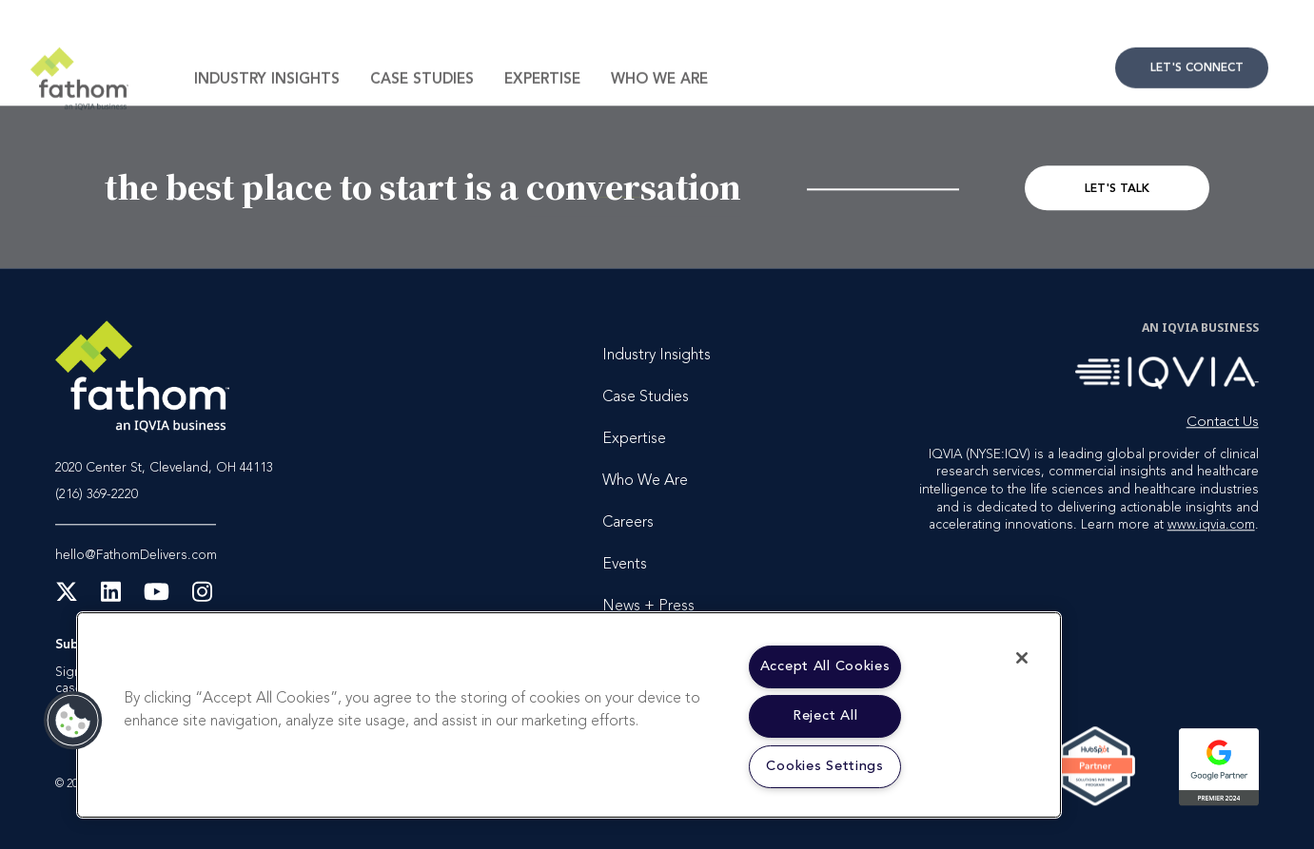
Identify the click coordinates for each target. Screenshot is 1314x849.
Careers (628, 523)
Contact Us (1191, 95)
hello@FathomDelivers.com (136, 556)
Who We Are (659, 106)
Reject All (825, 716)
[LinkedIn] (111, 597)
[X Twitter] (66, 597)
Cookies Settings (825, 767)
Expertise (542, 106)
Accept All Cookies (825, 667)
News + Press (648, 607)
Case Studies (422, 106)
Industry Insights (267, 106)
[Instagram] (202, 597)
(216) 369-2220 (96, 496)
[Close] (1022, 658)
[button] (73, 720)
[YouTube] (156, 597)
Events (624, 565)
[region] (569, 715)
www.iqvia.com (1211, 525)
